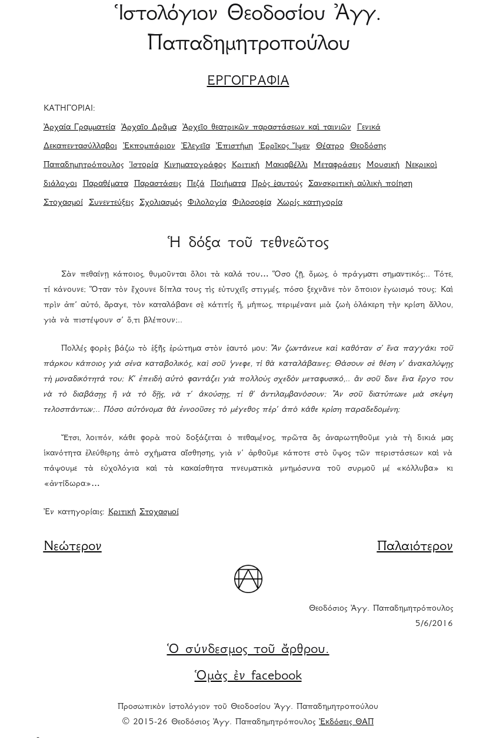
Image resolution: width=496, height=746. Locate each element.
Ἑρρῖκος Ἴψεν (284, 146)
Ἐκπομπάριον (149, 146)
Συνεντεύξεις (111, 203)
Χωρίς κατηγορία (309, 203)
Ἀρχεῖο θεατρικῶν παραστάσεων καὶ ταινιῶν (266, 128)
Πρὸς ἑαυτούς (277, 184)
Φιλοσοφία (251, 203)
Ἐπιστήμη (234, 146)
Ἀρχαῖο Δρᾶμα (149, 128)
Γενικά (369, 128)
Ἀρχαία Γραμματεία (79, 128)
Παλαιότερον (415, 547)
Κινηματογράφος (195, 165)
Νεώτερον (73, 547)
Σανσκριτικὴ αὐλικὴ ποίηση (360, 184)
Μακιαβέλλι (286, 165)
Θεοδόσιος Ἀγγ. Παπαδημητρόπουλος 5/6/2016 (381, 616)
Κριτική (245, 165)
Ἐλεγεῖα (195, 146)
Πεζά (196, 184)
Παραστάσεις (157, 184)
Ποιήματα (228, 184)
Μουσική (383, 165)
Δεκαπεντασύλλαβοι (80, 146)
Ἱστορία (143, 165)
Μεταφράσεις (337, 165)
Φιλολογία (207, 203)
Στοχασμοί (63, 203)
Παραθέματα (105, 184)
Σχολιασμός (160, 203)
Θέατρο (330, 146)
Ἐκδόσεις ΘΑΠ (346, 722)
